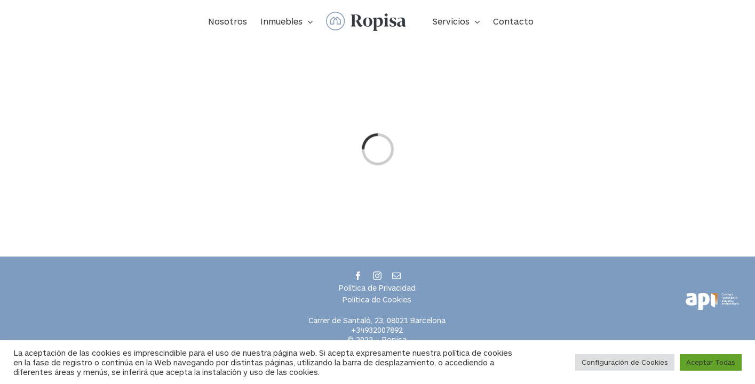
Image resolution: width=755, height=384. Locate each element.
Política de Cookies (377, 299)
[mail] (396, 275)
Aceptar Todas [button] (710, 362)
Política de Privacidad (377, 287)
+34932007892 (377, 329)
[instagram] (377, 275)
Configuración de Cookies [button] (625, 362)
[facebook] (358, 275)
